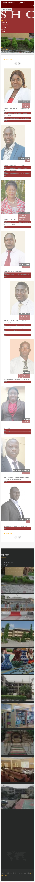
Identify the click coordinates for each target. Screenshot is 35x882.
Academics (4, 25)
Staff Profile (4, 49)
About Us (3, 20)
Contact (3, 31)
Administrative (8, 59)
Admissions (4, 22)
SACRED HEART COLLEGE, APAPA (13, 3)
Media (3, 29)
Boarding (4, 27)
